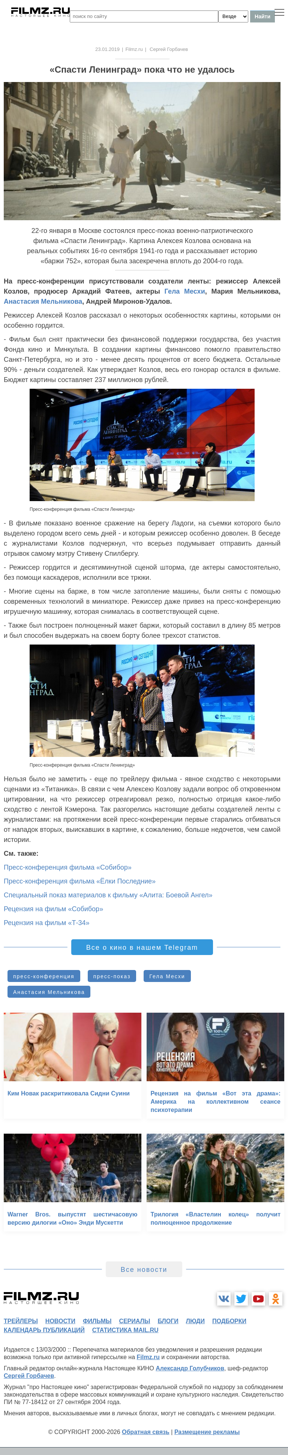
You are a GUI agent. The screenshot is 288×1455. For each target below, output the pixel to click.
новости (60, 1321)
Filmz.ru (133, 49)
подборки (229, 1321)
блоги (168, 1321)
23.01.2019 (107, 49)
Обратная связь (146, 1432)
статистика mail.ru (125, 1330)
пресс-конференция (44, 976)
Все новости (144, 1269)
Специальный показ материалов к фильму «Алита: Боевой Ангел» (108, 895)
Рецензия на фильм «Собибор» (53, 909)
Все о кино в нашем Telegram (142, 947)
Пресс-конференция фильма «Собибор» (68, 867)
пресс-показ (112, 976)
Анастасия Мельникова (43, 301)
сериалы (134, 1321)
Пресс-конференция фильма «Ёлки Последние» (80, 881)
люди (195, 1321)
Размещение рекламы (207, 1432)
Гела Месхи (185, 291)
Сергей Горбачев (29, 1376)
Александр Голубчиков (190, 1368)
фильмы (97, 1321)
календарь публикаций (44, 1330)
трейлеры (21, 1321)
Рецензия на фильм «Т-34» (46, 923)
